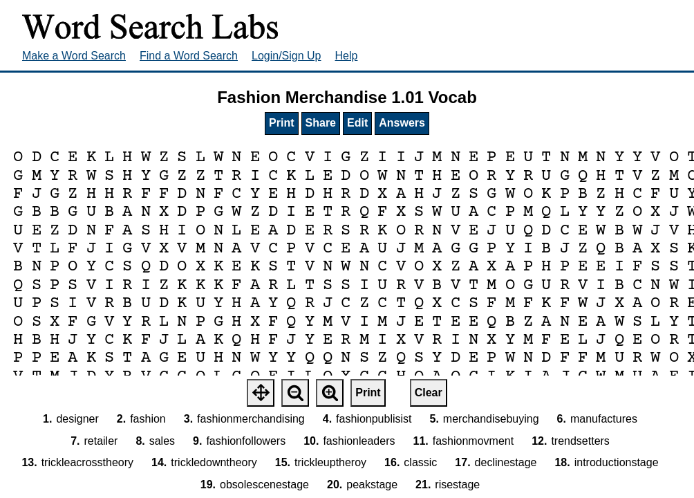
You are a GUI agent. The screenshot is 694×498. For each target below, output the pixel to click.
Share (321, 123)
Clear (428, 392)
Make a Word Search (74, 56)
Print (281, 123)
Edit (357, 123)
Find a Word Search (189, 56)
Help (346, 56)
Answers (402, 123)
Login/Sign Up (286, 56)
